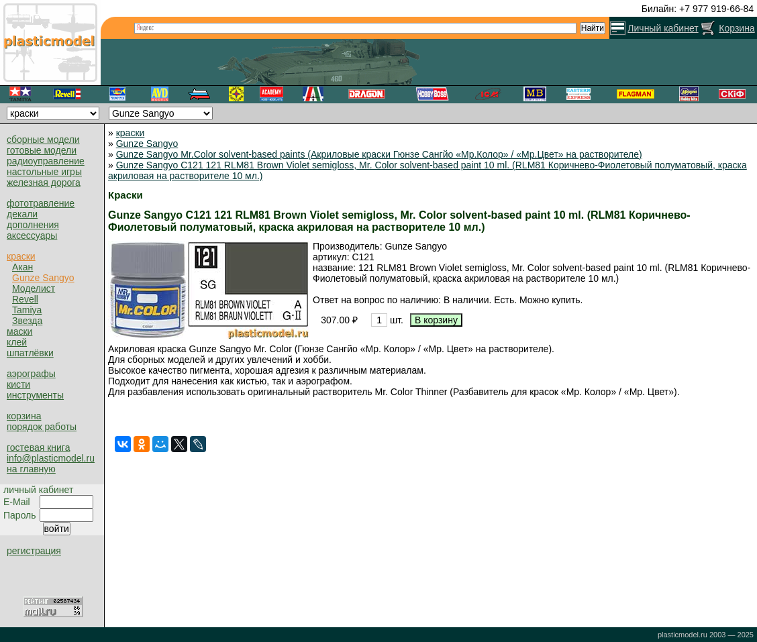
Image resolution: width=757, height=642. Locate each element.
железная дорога (44, 182)
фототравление (40, 203)
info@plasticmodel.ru (51, 458)
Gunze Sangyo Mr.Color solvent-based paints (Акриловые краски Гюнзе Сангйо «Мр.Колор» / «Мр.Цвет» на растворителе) (379, 154)
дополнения (33, 224)
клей (17, 342)
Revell (25, 299)
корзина (24, 416)
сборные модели (43, 139)
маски (19, 331)
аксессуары (32, 235)
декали (22, 214)
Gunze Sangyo (43, 277)
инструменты (35, 395)
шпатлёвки (30, 352)
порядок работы (42, 426)
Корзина (736, 28)
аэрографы (31, 373)
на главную (31, 469)
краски (21, 256)
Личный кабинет (662, 28)
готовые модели (42, 150)
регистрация (34, 550)
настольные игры (44, 171)
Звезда (27, 320)
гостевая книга (38, 447)
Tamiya (27, 310)
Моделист (33, 288)
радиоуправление (46, 161)
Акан (22, 267)
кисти (18, 384)
